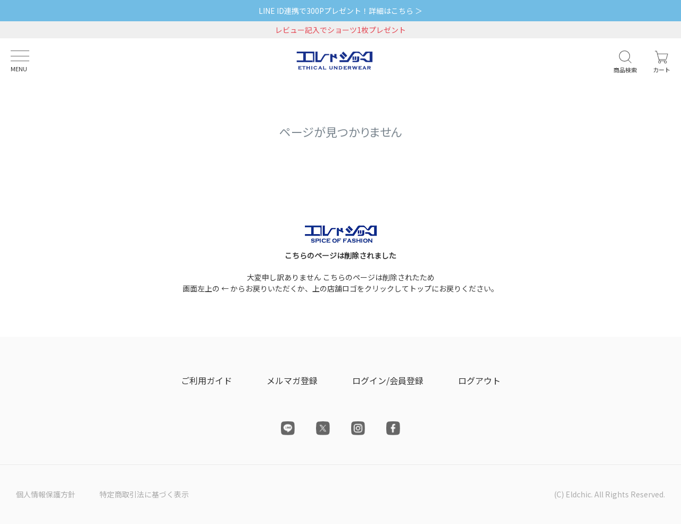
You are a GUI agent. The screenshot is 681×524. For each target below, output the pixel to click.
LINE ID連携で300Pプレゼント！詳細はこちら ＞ (340, 10)
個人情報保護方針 (46, 494)
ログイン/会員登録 (387, 380)
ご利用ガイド (206, 380)
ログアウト (479, 380)
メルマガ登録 (292, 380)
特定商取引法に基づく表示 (144, 494)
